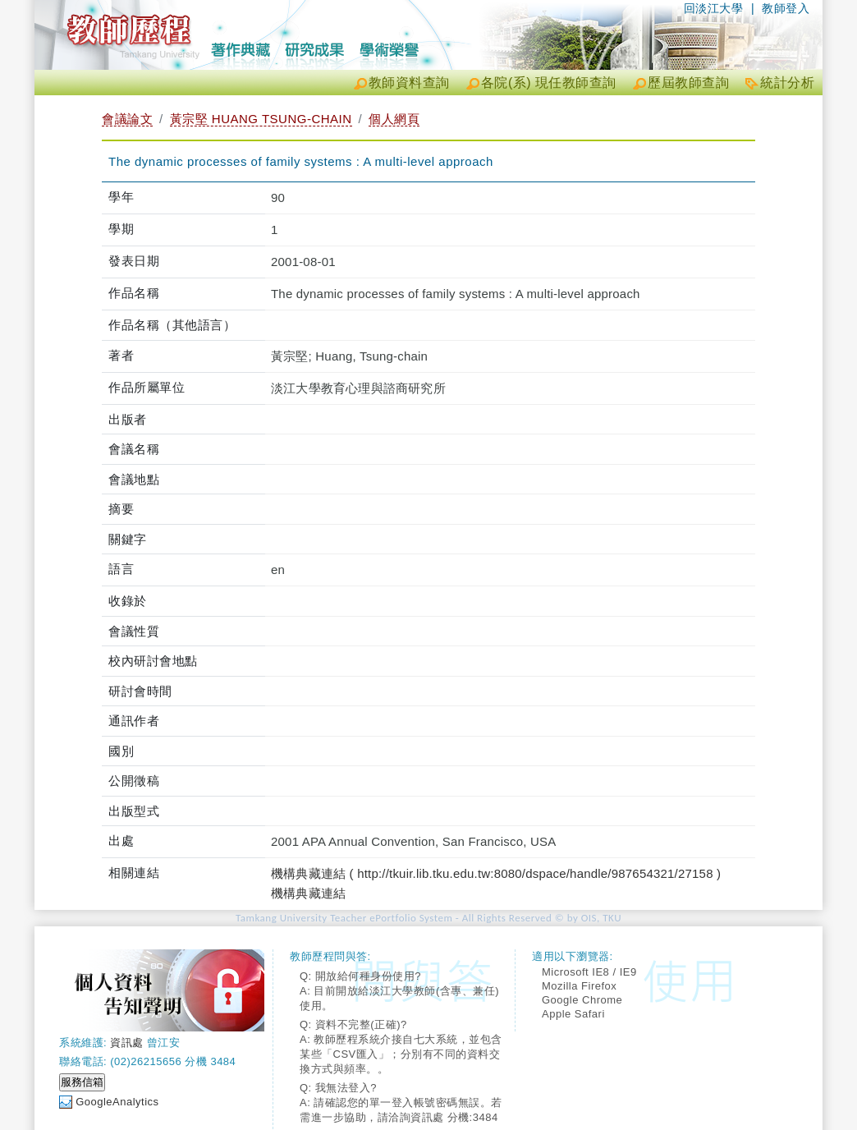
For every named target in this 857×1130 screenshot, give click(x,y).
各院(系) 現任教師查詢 (548, 83)
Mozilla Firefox (579, 986)
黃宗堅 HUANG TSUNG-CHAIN (261, 119)
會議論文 (127, 119)
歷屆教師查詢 (688, 83)
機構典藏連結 (308, 893)
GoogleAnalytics (117, 1102)
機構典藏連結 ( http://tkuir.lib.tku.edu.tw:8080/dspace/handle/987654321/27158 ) (496, 873)
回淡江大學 (714, 8)
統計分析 (787, 83)
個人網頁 (394, 119)
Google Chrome (582, 1000)
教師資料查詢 (409, 83)
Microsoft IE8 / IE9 (589, 972)
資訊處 (127, 1042)
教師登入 (785, 8)
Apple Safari (573, 1014)
